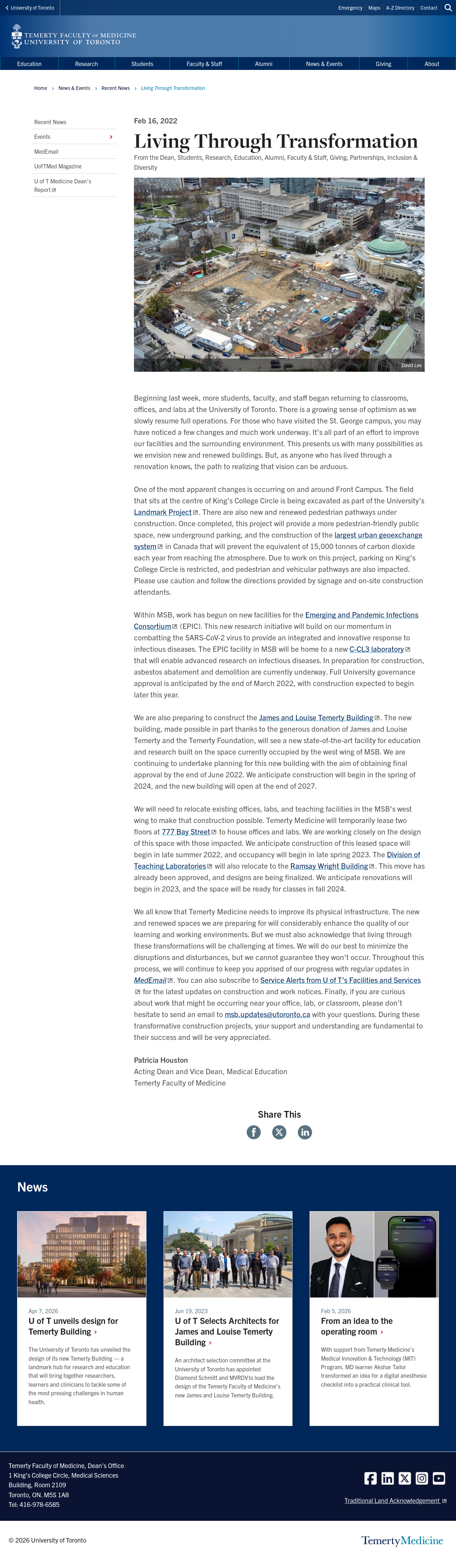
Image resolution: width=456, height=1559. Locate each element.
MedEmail (46, 151)
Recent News (50, 121)
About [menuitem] (432, 63)
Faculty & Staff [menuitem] (204, 63)
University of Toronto (30, 7)
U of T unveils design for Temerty (73, 1325)
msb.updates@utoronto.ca (267, 1014)
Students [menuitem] (142, 63)
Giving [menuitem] (383, 63)
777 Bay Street (186, 831)
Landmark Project (163, 511)
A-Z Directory (400, 7)
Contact (428, 7)
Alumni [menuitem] (264, 63)
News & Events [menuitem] (324, 63)
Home (40, 88)
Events (74, 136)
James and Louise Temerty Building (316, 717)
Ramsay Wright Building (329, 865)
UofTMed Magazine (58, 165)
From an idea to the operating (357, 1325)
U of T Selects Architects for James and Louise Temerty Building (227, 1331)
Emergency (350, 7)
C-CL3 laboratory (376, 648)
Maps (374, 7)
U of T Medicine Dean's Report (62, 185)
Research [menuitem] (86, 63)
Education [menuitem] (29, 63)
